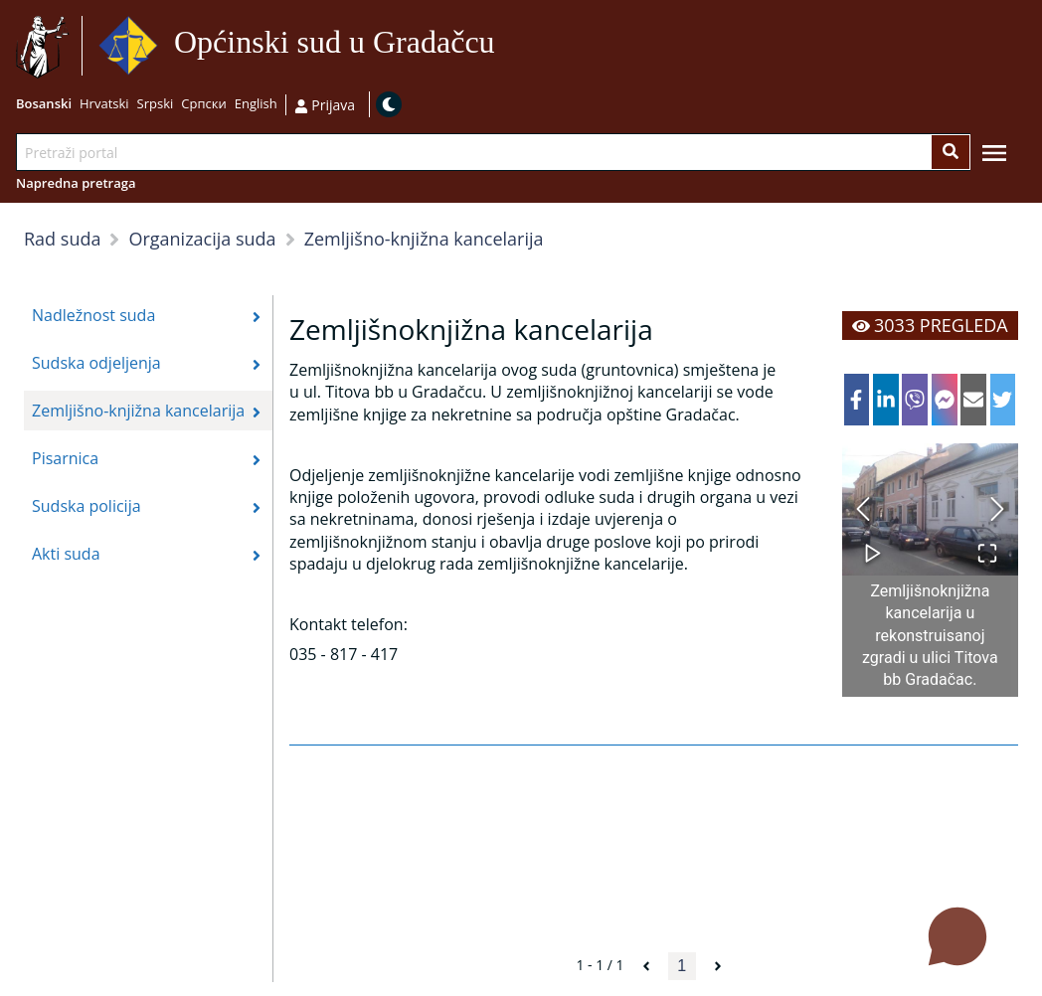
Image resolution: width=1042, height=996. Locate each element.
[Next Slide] (997, 509)
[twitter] (1003, 399)
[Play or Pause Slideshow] (873, 543)
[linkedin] (886, 399)
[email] (973, 399)
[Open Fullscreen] (987, 543)
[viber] (915, 399)
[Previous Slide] (863, 509)
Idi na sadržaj (503, 46)
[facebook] (857, 399)
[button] (930, 509)
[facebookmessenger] (944, 399)
